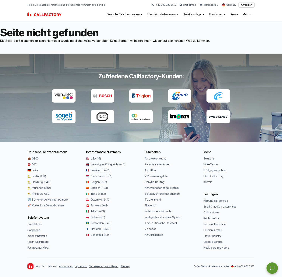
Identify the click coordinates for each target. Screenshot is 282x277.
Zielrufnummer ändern (158, 164)
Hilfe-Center (210, 164)
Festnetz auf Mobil (38, 247)
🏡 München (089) (39, 187)
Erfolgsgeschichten (215, 170)
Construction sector (215, 224)
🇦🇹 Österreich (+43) (98, 199)
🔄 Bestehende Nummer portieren (48, 199)
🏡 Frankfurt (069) (38, 193)
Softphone (33, 230)
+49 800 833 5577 (164, 4)
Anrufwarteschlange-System (162, 187)
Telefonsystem (38, 217)
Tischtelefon (35, 224)
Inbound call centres (215, 200)
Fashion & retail (212, 230)
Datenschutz (66, 266)
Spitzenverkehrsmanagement (162, 193)
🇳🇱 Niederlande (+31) (99, 176)
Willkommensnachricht (158, 211)
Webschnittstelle (37, 235)
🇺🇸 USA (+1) (93, 158)
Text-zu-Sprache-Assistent (161, 223)
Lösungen (210, 194)
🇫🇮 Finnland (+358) (98, 228)
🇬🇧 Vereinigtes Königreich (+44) (105, 164)
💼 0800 (33, 158)
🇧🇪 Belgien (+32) (96, 182)
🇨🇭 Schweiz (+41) (97, 205)
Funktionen (153, 152)
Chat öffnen (187, 4)
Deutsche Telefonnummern (47, 152)
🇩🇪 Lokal (32, 170)
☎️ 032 (32, 164)
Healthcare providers (216, 247)
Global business (212, 241)
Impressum (81, 266)
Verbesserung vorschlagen (103, 266)
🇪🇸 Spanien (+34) (97, 187)
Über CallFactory (213, 176)
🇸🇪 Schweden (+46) (98, 223)
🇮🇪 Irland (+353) (96, 193)
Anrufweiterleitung (156, 158)
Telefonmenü (153, 199)
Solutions (208, 158)
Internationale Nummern (103, 152)
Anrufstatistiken (154, 234)
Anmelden (246, 4)
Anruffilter (150, 170)
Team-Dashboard (38, 241)
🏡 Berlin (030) (36, 176)
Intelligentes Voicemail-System (163, 217)
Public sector (211, 218)
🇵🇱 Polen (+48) (95, 217)
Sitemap (125, 266)
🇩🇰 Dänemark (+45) (98, 234)
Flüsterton (151, 205)
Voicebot (150, 228)
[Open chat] (272, 268)
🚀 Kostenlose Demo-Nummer (45, 205)
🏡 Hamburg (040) (39, 182)
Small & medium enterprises (219, 206)
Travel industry (212, 235)
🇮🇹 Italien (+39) (95, 211)
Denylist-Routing (154, 182)
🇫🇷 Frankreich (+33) (98, 170)
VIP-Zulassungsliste (156, 176)
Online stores (211, 212)
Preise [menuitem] (234, 14)
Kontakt (207, 182)
